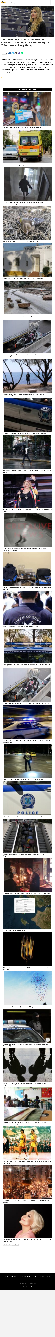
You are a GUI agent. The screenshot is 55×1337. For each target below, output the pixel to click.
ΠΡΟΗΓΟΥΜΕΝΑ (7, 1291)
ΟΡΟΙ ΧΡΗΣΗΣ (22, 1323)
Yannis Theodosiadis (32, 1333)
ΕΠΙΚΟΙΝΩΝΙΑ (14, 1323)
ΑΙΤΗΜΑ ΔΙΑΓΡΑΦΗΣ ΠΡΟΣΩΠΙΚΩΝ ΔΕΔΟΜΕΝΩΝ (39, 1323)
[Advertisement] (27, 67)
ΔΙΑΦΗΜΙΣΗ (6, 1323)
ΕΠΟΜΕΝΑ (15, 1291)
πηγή (2, 101)
